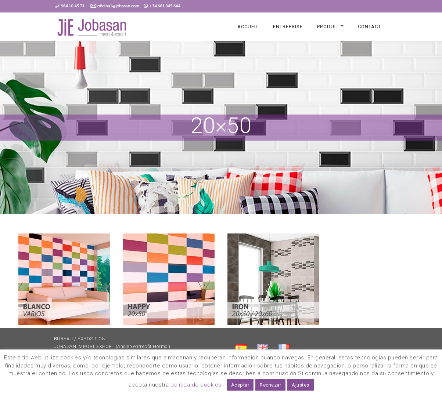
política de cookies (196, 384)
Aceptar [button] (240, 385)
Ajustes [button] (300, 385)
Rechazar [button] (270, 385)
